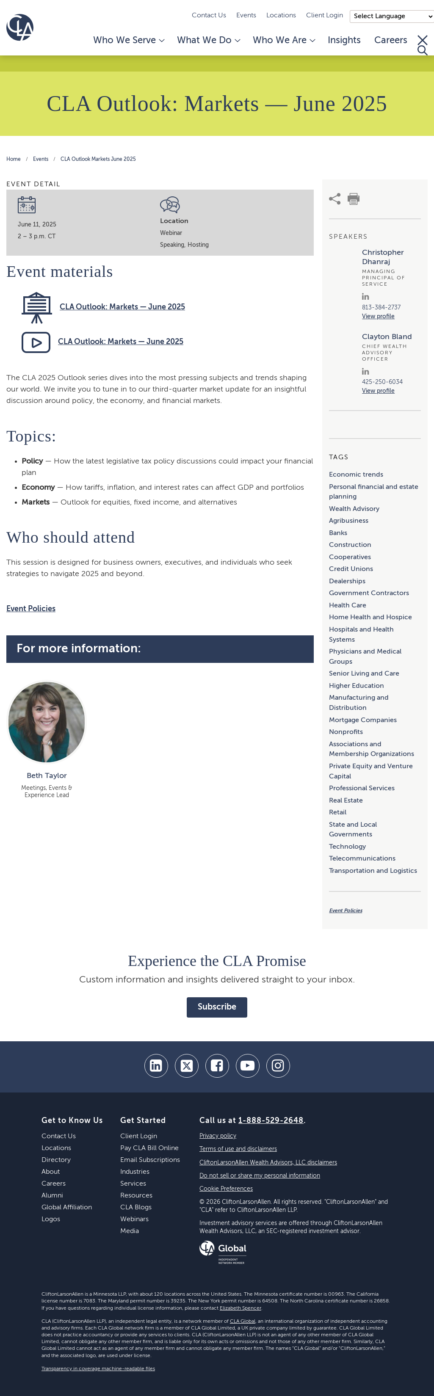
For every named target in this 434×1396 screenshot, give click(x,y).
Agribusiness (348, 521)
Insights (344, 40)
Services (133, 1184)
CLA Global (242, 1321)
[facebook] (217, 1066)
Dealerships (347, 581)
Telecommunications (362, 858)
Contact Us (209, 15)
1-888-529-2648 (271, 1121)
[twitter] (187, 1066)
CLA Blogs (136, 1207)
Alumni (52, 1195)
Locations (281, 15)
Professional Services (362, 788)
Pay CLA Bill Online (149, 1148)
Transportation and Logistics (373, 871)
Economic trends (356, 475)
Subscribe (217, 1007)
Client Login (324, 15)
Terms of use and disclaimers (238, 1149)
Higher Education (356, 686)
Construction (350, 545)
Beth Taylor (47, 776)
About (50, 1172)
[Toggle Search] (422, 45)
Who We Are (283, 40)
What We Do (208, 40)
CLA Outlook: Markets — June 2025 (122, 307)
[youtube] (248, 1066)
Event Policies (30, 609)
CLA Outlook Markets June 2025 (98, 159)
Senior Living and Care (364, 673)
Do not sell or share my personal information (259, 1176)
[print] (353, 199)
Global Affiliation (66, 1207)
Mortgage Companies (363, 720)
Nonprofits (346, 732)
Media (129, 1231)
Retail (337, 812)
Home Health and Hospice (370, 617)
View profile (378, 317)
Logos (50, 1219)
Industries (134, 1172)
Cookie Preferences (226, 1189)
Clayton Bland (387, 337)
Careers (390, 40)
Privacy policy (217, 1136)
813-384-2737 (381, 308)
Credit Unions (351, 569)
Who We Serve (128, 40)
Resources (136, 1195)
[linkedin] (156, 1066)
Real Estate (346, 800)
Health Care (347, 605)
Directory (56, 1160)
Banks (338, 533)
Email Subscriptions (150, 1160)
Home (13, 159)
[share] (335, 199)
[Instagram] (278, 1066)
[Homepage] (19, 27)
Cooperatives (350, 557)
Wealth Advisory (354, 509)
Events (246, 15)
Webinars (134, 1219)
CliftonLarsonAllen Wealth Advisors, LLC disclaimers (268, 1163)
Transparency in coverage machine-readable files (98, 1368)
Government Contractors (369, 593)
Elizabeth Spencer (240, 1308)
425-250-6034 (382, 382)
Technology (347, 847)
